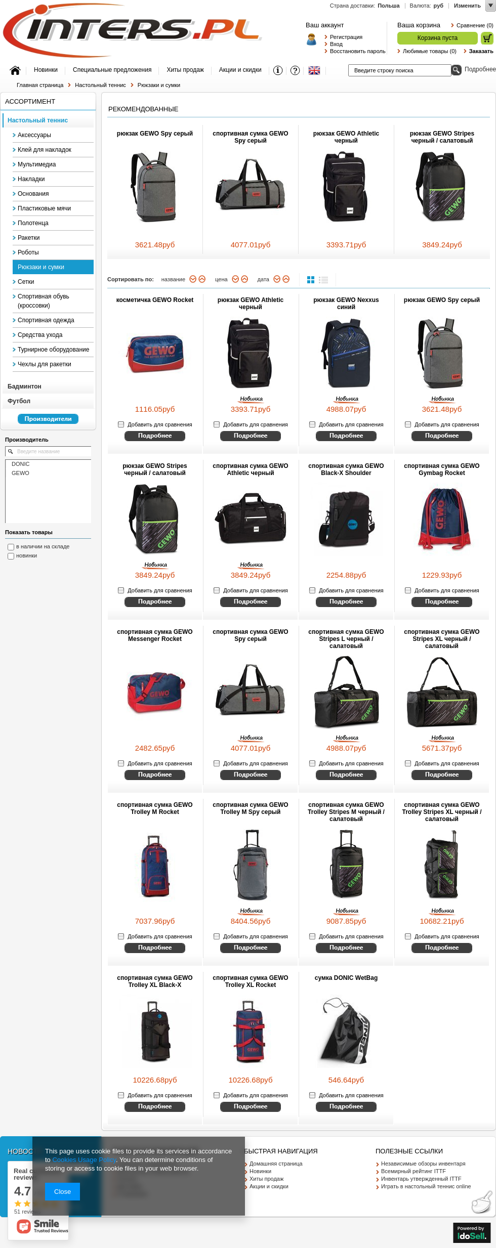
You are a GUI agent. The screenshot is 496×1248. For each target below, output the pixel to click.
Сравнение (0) (475, 25)
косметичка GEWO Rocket (155, 300)
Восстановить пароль (356, 51)
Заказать (481, 51)
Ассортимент (30, 101)
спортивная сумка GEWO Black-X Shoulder (346, 469)
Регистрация (346, 37)
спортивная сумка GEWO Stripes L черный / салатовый (346, 639)
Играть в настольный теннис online (426, 1186)
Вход (336, 44)
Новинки (260, 1171)
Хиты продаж (266, 1179)
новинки (26, 555)
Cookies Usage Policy (83, 1160)
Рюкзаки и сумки (159, 85)
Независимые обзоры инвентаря (423, 1163)
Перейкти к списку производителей (43, 423)
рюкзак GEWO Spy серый (155, 133)
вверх (202, 279)
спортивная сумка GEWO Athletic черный (250, 469)
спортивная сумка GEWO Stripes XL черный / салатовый (441, 639)
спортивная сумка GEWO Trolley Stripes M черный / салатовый (346, 812)
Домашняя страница (276, 1163)
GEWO (20, 473)
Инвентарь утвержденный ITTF (421, 1179)
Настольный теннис (100, 85)
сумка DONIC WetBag (346, 977)
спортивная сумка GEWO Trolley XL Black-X (154, 981)
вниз (193, 279)
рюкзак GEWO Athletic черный (346, 137)
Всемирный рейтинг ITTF (413, 1171)
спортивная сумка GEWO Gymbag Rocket (441, 469)
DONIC (20, 464)
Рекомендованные (143, 109)
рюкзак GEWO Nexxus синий (346, 303)
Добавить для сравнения (160, 424)
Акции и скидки (269, 1186)
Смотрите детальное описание (155, 436)
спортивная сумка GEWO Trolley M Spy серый (250, 808)
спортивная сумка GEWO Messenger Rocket (154, 635)
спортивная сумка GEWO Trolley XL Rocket (250, 981)
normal (311, 279)
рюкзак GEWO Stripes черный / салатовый (442, 137)
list (323, 279)
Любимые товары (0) (430, 51)
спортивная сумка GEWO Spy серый (250, 137)
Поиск (456, 70)
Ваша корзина (418, 25)
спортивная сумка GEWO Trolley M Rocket (154, 808)
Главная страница (40, 85)
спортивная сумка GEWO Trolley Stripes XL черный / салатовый (442, 812)
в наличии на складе (43, 546)
